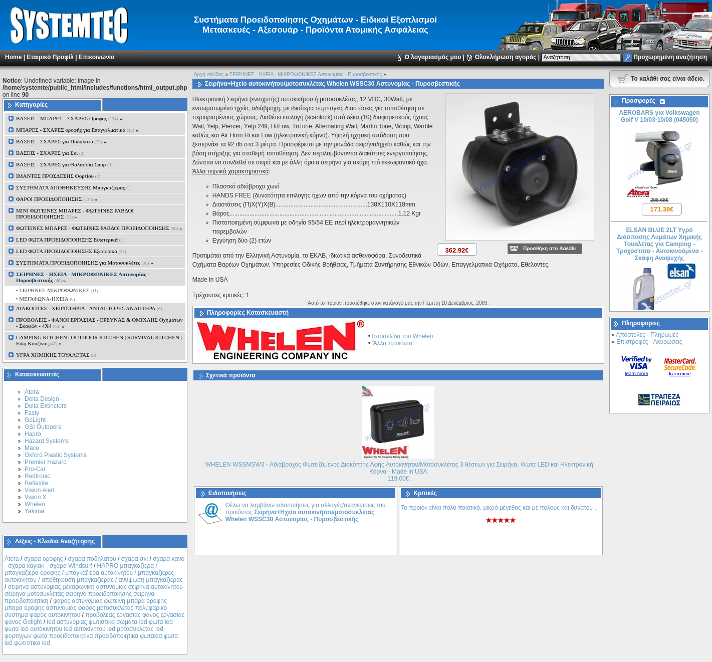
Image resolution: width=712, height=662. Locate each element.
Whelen (35, 504)
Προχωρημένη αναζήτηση (670, 57)
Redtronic (37, 476)
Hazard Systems (47, 441)
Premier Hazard (46, 462)
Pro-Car (35, 469)
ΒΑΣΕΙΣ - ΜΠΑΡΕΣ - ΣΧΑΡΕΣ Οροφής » (69, 118)
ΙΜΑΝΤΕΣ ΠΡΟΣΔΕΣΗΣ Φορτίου (58, 176)
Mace (32, 448)
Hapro (33, 433)
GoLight (35, 419)
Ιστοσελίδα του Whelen (402, 336)
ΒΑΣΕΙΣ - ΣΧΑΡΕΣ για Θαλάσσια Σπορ (64, 164)
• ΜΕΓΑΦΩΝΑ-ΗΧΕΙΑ (45, 299)
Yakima (34, 511)
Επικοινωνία (97, 57)
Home (13, 57)
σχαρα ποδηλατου (92, 558)
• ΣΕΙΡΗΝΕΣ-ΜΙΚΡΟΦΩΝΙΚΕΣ (56, 290)
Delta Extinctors (46, 405)
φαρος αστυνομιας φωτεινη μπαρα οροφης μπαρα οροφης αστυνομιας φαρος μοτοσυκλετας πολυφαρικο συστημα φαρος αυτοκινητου (86, 607)
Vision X (36, 497)
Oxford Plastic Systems (56, 455)
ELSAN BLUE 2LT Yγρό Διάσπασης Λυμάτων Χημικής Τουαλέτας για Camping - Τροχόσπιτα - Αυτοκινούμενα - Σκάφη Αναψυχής (659, 246)
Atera (32, 391)
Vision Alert (40, 490)
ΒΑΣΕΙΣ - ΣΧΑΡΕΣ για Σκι (50, 153)
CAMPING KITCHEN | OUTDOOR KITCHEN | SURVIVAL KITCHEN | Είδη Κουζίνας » (99, 340)
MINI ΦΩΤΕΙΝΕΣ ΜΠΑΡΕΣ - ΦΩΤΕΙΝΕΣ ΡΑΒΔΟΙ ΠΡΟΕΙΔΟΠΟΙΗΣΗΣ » (75, 213)
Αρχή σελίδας (209, 74)
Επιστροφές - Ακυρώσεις (649, 341)
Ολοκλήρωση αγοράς (506, 57)
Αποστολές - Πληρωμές (647, 334)
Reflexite (36, 483)
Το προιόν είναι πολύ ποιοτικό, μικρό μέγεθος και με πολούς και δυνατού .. (499, 507)
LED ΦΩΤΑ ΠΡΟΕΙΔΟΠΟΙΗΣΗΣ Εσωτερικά (71, 240)
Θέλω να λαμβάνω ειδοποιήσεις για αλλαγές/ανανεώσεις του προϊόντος (305, 512)
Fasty (32, 412)
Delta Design (42, 398)
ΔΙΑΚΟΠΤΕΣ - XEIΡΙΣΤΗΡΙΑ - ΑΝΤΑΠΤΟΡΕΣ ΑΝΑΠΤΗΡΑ (89, 308)
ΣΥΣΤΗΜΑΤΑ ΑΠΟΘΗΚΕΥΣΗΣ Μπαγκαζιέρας (74, 187)
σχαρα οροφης (43, 558)
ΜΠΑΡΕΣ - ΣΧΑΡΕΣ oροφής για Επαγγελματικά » (77, 130)
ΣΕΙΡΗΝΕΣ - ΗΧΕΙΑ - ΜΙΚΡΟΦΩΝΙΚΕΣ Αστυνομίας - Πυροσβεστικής (305, 74)
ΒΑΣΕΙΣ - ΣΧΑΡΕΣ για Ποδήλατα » (61, 141)
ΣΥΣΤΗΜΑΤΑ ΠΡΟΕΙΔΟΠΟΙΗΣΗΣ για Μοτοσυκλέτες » (84, 263)
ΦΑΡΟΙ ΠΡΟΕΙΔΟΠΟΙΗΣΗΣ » (56, 199)
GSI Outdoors (43, 426)
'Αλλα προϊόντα (392, 343)
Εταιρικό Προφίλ (50, 57)
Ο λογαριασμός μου (432, 57)
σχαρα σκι (134, 558)
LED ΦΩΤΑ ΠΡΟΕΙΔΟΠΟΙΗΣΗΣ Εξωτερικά (71, 251)
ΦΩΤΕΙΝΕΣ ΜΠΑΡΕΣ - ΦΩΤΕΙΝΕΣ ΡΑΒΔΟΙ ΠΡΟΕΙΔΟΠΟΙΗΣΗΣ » (99, 228)
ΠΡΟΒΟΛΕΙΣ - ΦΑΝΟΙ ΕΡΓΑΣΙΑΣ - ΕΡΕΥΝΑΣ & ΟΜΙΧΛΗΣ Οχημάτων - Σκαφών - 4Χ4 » (99, 323)
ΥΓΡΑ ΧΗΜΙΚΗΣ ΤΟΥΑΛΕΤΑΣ (56, 355)
